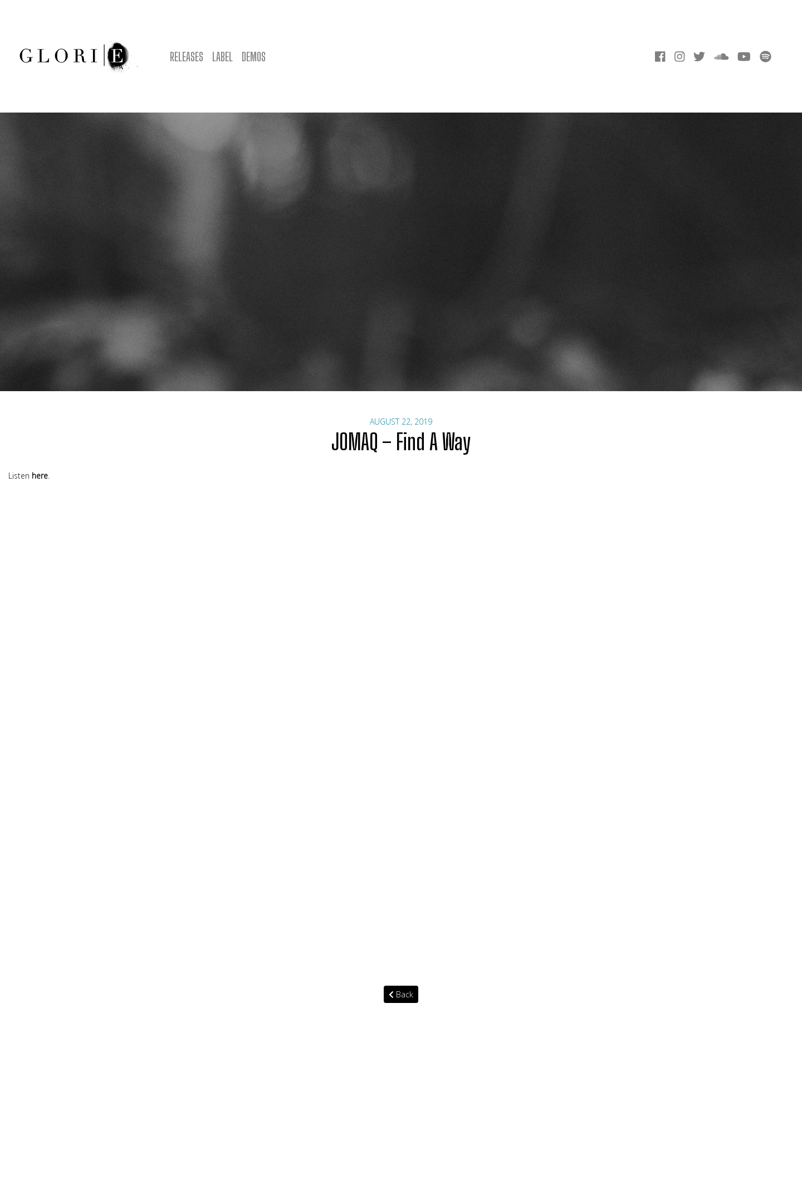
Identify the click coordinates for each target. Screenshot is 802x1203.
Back (401, 994)
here (40, 475)
